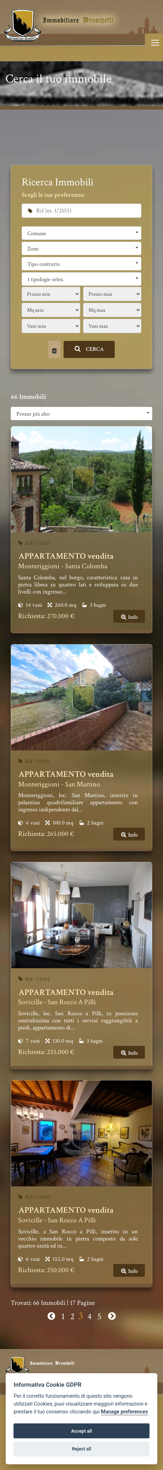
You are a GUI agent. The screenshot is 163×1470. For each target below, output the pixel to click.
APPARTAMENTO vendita (66, 556)
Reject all (81, 1448)
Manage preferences (124, 1412)
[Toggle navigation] (154, 42)
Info (129, 617)
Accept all (81, 1431)
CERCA (89, 349)
